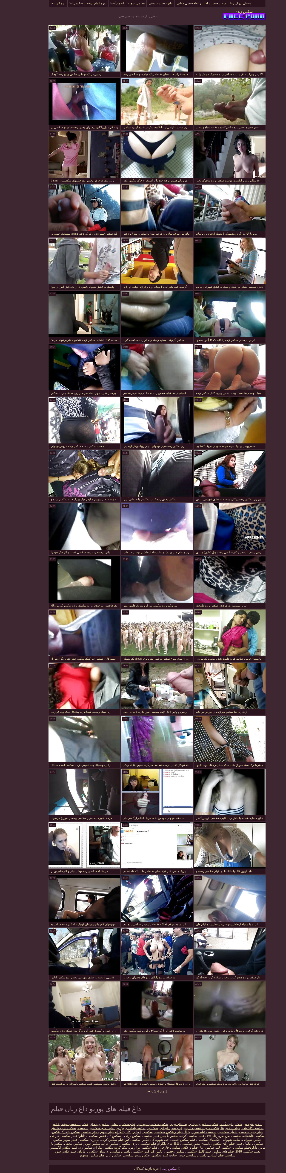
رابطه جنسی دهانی (175, 3)
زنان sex (197, 1136)
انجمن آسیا (103, 3)
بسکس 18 (101, 1136)
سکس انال (99, 1155)
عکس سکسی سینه (60, 1124)
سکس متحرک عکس (52, 1132)
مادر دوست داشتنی (146, 3)
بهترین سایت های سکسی (93, 1128)
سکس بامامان (122, 1128)
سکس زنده (230, 12)
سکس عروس (239, 1124)
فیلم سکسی (136, 1136)
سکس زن (71, 1147)
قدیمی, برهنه (122, 3)
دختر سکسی (76, 1132)
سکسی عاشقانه (240, 1136)
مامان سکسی (213, 1132)
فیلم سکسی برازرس (129, 1147)
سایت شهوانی (217, 1139)
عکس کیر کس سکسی (133, 1151)
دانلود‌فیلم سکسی (230, 1147)
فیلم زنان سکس (209, 1143)
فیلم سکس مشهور (78, 1155)
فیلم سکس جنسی (169, 1139)
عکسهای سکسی (194, 1139)
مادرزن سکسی (75, 1139)
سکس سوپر (78, 1143)
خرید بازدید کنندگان (132, 1168)
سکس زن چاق (85, 1124)
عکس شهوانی (237, 1139)
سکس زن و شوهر (49, 1128)
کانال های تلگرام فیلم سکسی (145, 1143)
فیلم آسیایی (202, 1155)
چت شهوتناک (146, 1139)
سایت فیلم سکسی (150, 1155)
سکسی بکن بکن (216, 1136)
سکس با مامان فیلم (235, 1143)
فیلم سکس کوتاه (98, 1139)
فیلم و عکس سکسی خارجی (164, 1147)
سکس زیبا (192, 1147)
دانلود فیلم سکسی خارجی (53, 1136)
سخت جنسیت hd (201, 3)
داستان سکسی (105, 1151)
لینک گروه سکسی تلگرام (97, 1147)
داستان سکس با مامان (79, 1151)
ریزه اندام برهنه (83, 3)
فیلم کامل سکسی (184, 1151)
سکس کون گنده (217, 1124)
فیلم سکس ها (216, 1128)
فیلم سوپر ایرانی (157, 1128)
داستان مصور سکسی (182, 1143)
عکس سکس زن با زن (189, 1124)
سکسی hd (62, 3)
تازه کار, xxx (43, 3)
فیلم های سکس (209, 1151)
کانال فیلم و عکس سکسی (158, 1132)
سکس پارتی (118, 1136)
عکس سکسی (82, 1136)
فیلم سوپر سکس (51, 1139)
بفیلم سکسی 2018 (233, 1151)
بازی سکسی (114, 1143)
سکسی (138, 1128)
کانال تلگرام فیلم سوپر (101, 1132)
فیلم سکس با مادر (109, 1124)
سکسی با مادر (128, 1132)
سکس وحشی (160, 1151)
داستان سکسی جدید (178, 1155)
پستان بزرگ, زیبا (226, 3)
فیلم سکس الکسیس (49, 1147)
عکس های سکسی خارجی (187, 1128)
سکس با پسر (155, 1136)
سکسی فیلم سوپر (190, 1132)
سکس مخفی (59, 1143)
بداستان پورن (164, 1124)
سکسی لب (209, 1147)
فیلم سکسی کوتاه (178, 1136)
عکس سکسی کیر (123, 1139)
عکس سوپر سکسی (122, 1155)
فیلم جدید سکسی (237, 1132)
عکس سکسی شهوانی (138, 1124)
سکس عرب (96, 1143)
